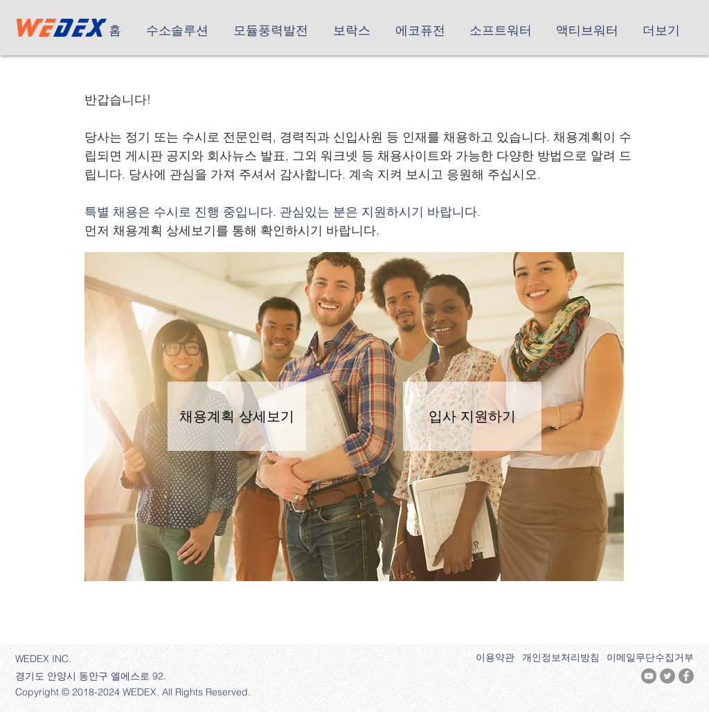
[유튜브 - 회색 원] (648, 676)
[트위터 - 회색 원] (667, 676)
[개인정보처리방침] (561, 658)
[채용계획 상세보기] (237, 416)
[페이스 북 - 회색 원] (686, 676)
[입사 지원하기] (472, 416)
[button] (179, 30)
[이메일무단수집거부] (650, 658)
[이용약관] (495, 658)
